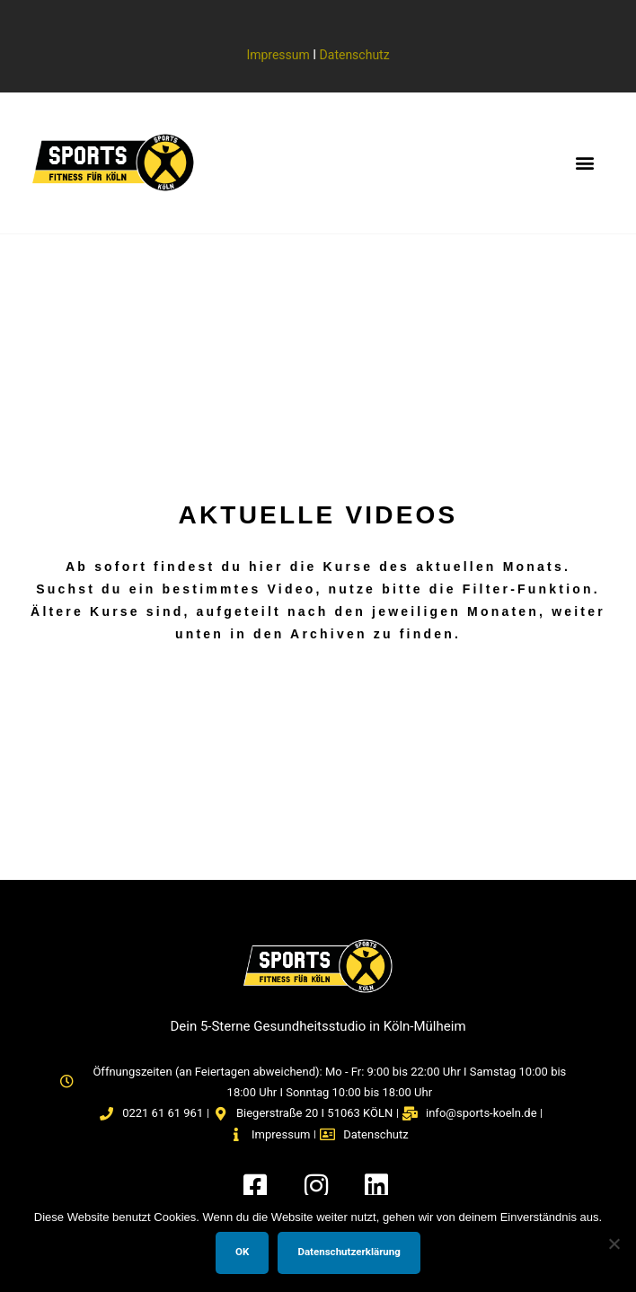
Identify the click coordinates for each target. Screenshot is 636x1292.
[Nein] (614, 1243)
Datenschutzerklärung (349, 1251)
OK (242, 1251)
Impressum (277, 55)
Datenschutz (355, 55)
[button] (585, 163)
